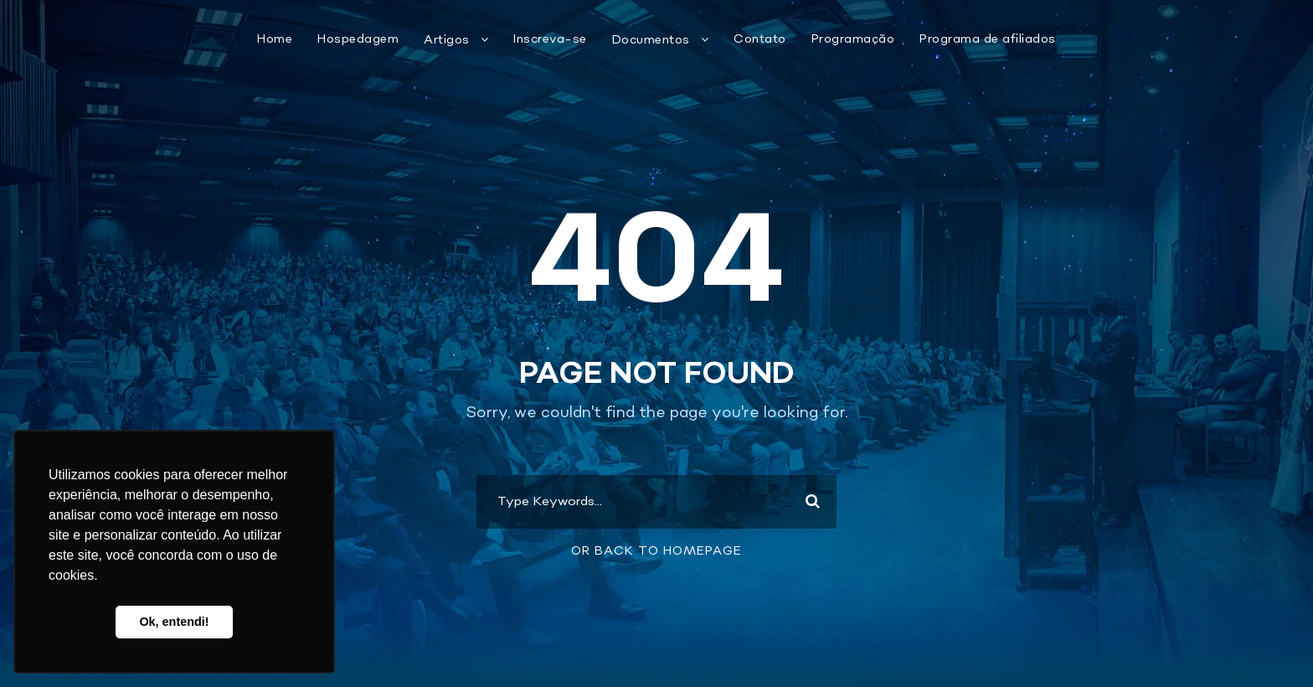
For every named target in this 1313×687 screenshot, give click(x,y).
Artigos (447, 40)
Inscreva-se (550, 39)
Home (274, 39)
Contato (760, 39)
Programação (853, 39)
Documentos (651, 40)
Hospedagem (358, 39)
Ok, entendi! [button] (174, 621)
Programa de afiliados (987, 39)
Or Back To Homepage (656, 551)
